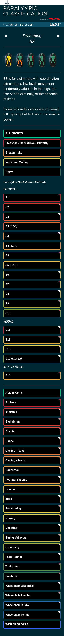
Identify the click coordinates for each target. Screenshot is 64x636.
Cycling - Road (15, 450)
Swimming (32, 35)
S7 (7, 284)
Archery (10, 402)
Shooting (11, 527)
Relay (9, 172)
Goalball (10, 489)
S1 (7, 197)
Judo (8, 498)
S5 (7, 255)
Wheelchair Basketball (19, 585)
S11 (7, 329)
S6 (7, 274)
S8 (7, 293)
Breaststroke (13, 152)
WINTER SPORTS (16, 624)
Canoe (9, 441)
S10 (7, 313)
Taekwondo (12, 566)
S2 (7, 207)
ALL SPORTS (14, 133)
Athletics (11, 412)
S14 (7, 375)
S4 (7, 236)
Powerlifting (13, 508)
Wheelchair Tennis (17, 614)
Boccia (9, 431)
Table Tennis (13, 556)
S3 (7, 216)
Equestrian (12, 470)
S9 (7, 303)
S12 (7, 339)
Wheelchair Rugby (17, 605)
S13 (7, 349)
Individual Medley (16, 162)
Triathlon (11, 576)
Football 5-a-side (16, 479)
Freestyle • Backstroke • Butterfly (26, 143)
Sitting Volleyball (16, 537)
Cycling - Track (15, 460)
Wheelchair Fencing (18, 595)
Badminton (12, 421)
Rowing (10, 518)
